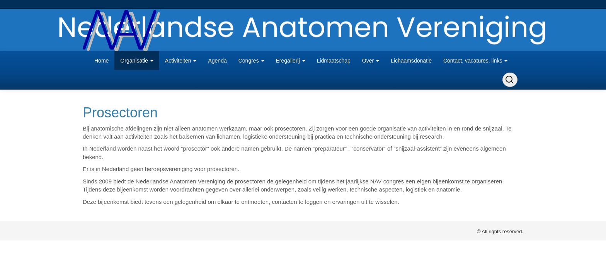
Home (101, 61)
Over (370, 61)
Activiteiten (181, 61)
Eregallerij (290, 61)
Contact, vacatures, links (475, 61)
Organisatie (136, 61)
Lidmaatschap (334, 61)
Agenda (217, 61)
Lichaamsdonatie (411, 61)
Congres (251, 61)
